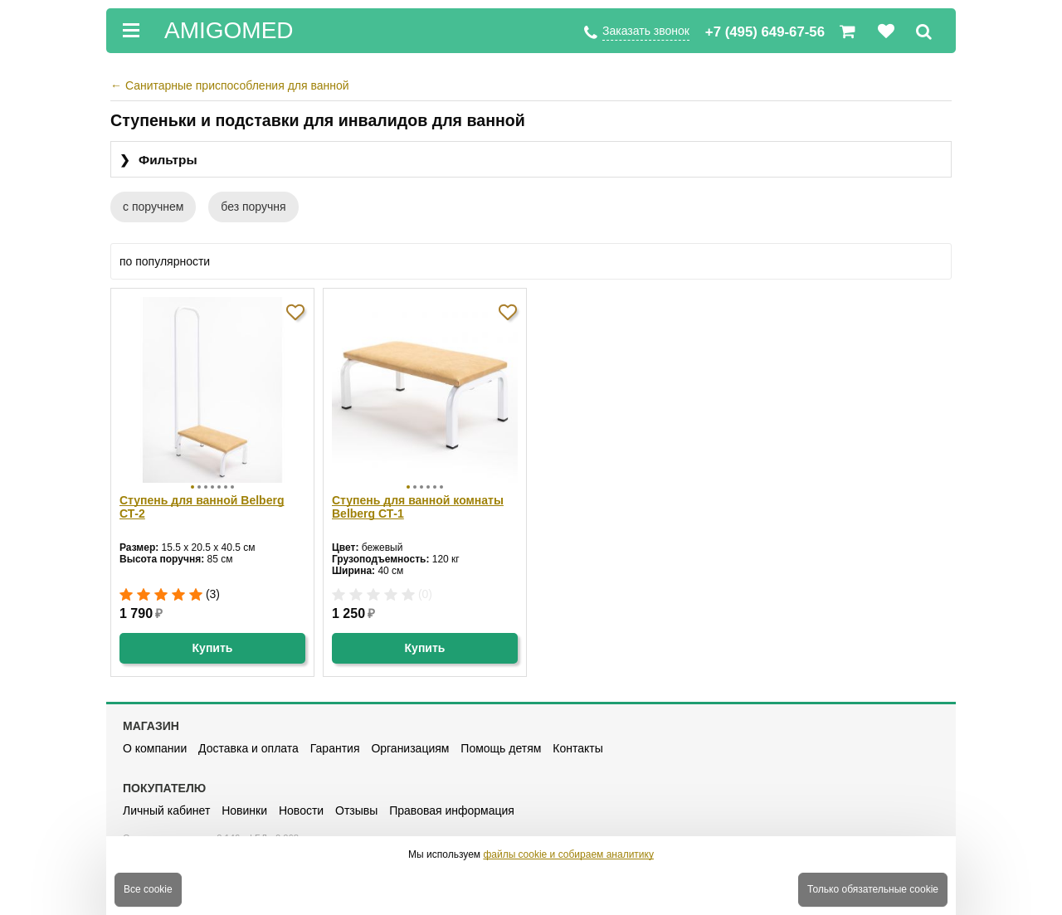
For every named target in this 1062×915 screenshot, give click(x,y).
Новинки (244, 810)
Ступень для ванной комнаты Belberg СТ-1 (418, 507)
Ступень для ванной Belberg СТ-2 (201, 507)
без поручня (253, 206)
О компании (155, 748)
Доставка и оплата (248, 748)
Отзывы (356, 810)
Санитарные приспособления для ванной (229, 85)
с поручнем (153, 206)
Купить (212, 648)
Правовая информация (451, 810)
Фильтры (158, 160)
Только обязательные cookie (872, 889)
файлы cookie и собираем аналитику (568, 854)
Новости (301, 810)
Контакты (577, 748)
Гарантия (335, 748)
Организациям (410, 748)
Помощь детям (500, 748)
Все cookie (148, 889)
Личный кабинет (166, 810)
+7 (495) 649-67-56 (765, 32)
